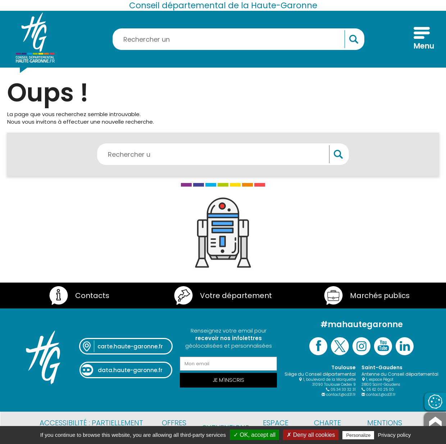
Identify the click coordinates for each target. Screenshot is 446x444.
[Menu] (422, 39)
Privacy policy (394, 435)
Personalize (358, 435)
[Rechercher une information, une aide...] (238, 39)
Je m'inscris (228, 380)
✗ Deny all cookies (311, 435)
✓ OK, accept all (254, 435)
